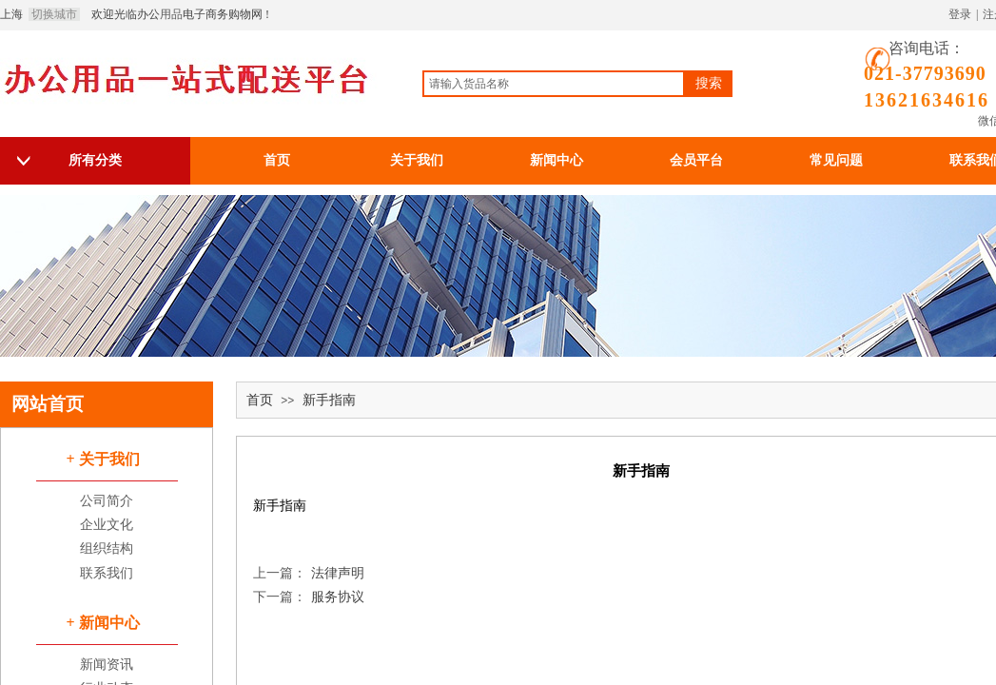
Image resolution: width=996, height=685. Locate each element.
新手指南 (329, 400)
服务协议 (308, 597)
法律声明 (308, 573)
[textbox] (553, 83)
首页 (259, 400)
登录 (959, 14)
